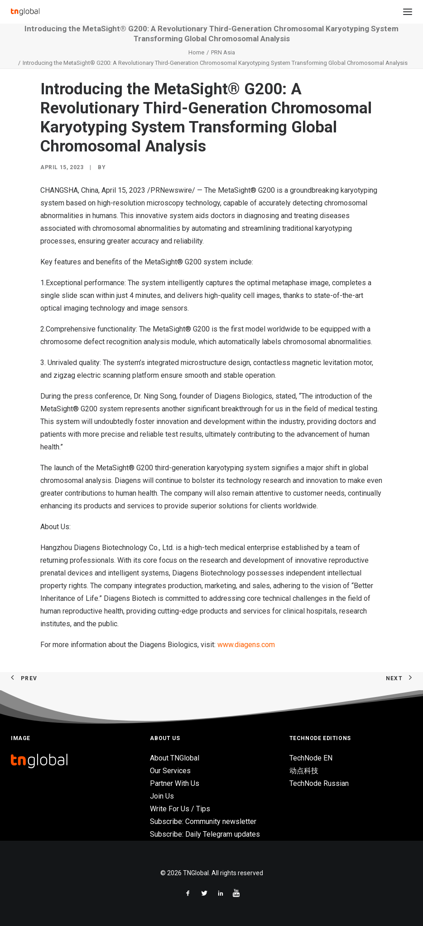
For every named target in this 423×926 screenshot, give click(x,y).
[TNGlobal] (25, 11)
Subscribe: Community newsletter (203, 821)
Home (196, 52)
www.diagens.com (246, 644)
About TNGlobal (174, 758)
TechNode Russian (319, 783)
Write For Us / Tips (180, 808)
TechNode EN (310, 758)
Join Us (162, 796)
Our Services (170, 770)
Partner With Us (174, 783)
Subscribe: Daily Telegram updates (205, 834)
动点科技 (303, 770)
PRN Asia (223, 52)
